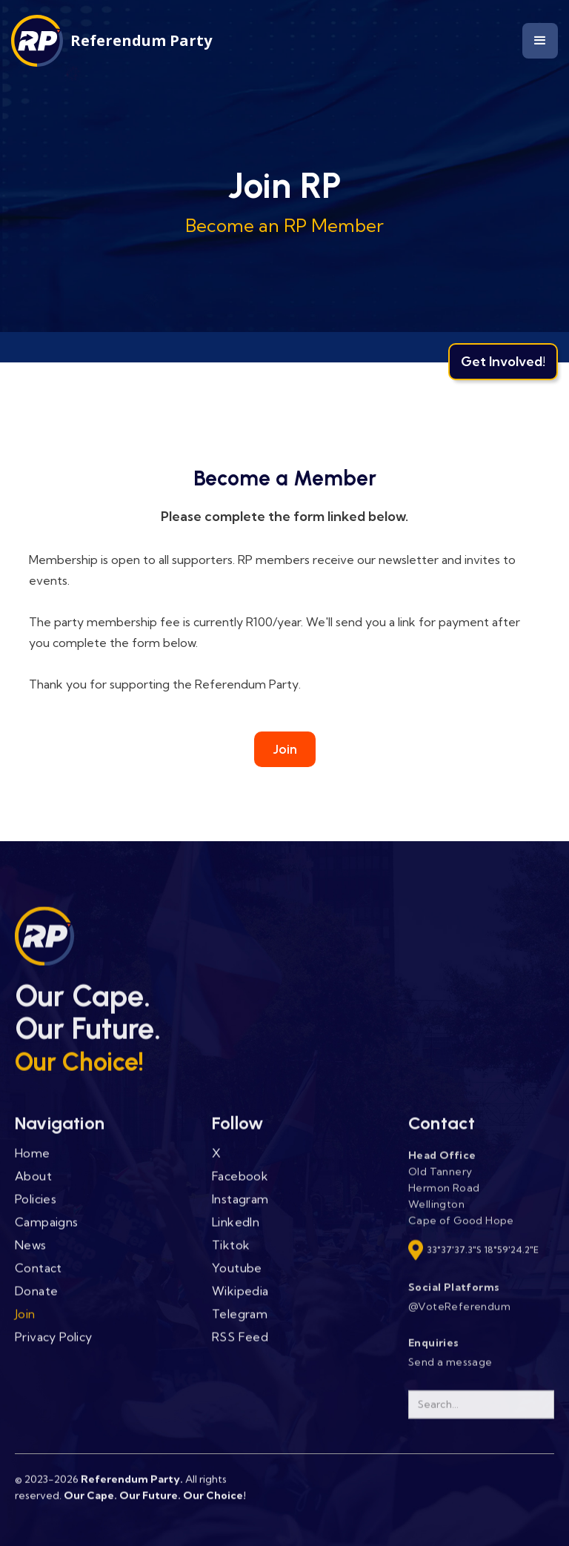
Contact (38, 1277)
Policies (35, 1208)
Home (32, 1162)
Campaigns (47, 1231)
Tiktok (231, 1254)
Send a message (450, 1371)
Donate (36, 1300)
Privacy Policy (54, 1346)
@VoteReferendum (459, 1315)
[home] (111, 41)
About (33, 1185)
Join (285, 749)
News (31, 1254)
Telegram (239, 1323)
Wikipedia (240, 1300)
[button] (540, 41)
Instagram (240, 1208)
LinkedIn (235, 1231)
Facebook (240, 1185)
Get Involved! (503, 361)
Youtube (237, 1277)
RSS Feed (240, 1346)
